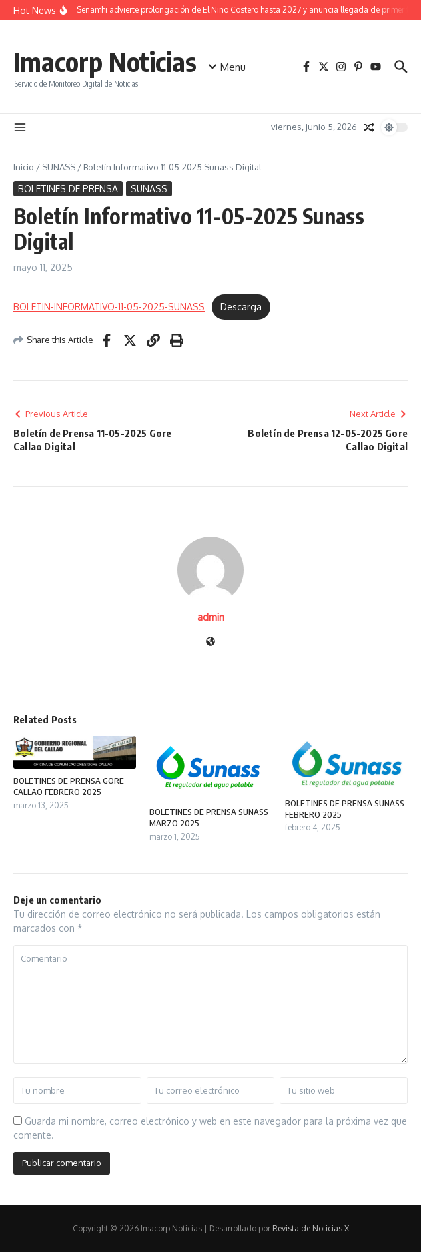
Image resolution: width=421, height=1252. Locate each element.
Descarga (241, 306)
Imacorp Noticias (105, 61)
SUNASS (58, 167)
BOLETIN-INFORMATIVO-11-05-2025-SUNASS (109, 306)
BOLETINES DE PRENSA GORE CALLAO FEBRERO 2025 (68, 786)
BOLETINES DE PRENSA (68, 188)
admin (210, 617)
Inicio (23, 167)
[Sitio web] (210, 642)
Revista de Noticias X (310, 1228)
